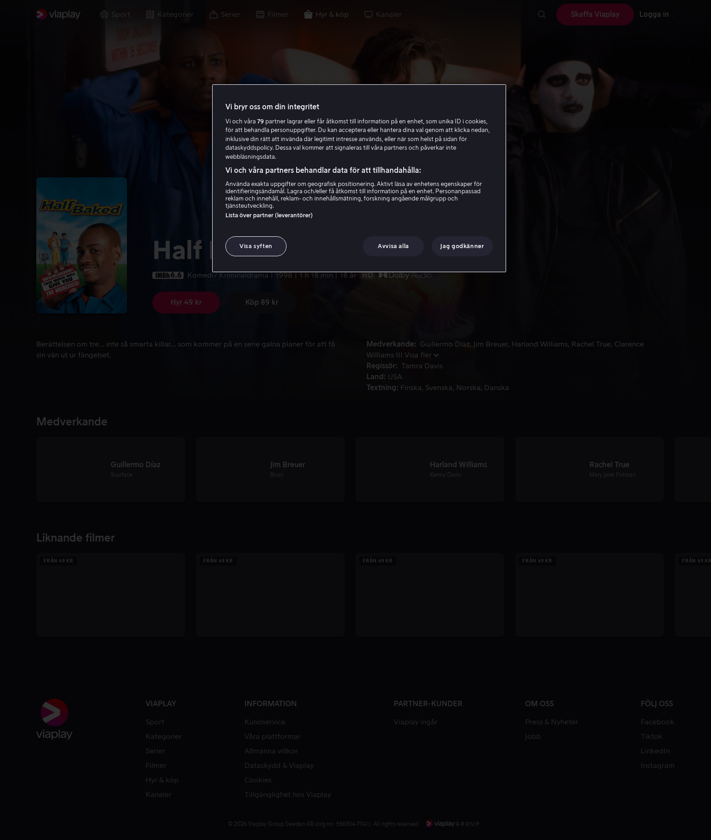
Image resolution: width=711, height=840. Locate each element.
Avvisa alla (393, 246)
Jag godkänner (462, 246)
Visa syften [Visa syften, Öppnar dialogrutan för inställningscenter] (256, 246)
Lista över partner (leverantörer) (269, 215)
